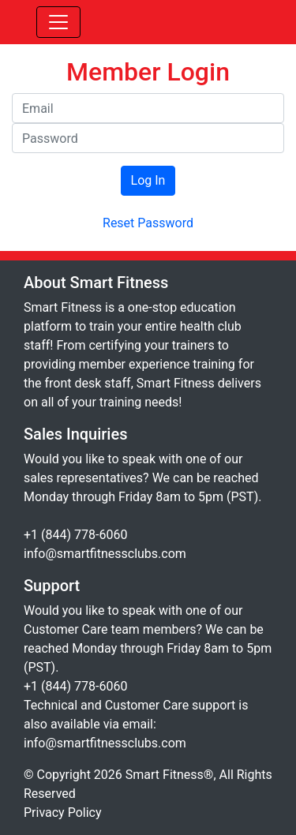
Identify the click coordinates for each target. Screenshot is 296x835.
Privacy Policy (63, 812)
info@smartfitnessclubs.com (105, 553)
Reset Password (148, 222)
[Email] (148, 108)
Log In (148, 180)
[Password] (148, 138)
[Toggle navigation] (58, 22)
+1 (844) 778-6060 (75, 534)
